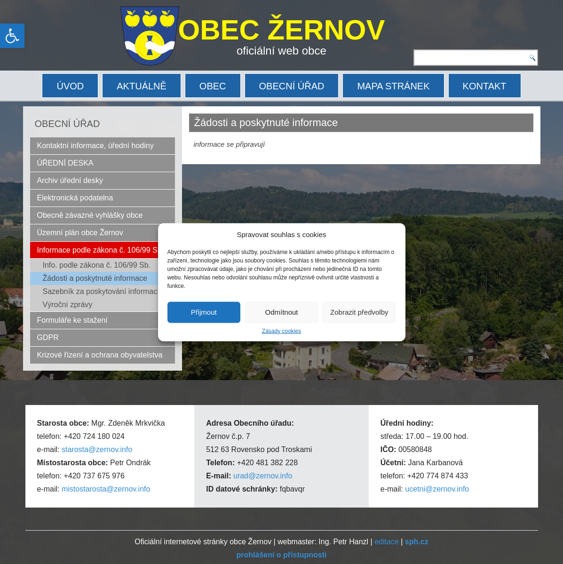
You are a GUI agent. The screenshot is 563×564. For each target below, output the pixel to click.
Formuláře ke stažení (72, 320)
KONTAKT (485, 86)
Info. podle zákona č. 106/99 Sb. (97, 265)
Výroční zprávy (68, 305)
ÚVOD (70, 86)
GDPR (48, 338)
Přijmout (204, 312)
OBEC (212, 86)
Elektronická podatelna (75, 198)
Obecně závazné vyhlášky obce (90, 215)
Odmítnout (281, 312)
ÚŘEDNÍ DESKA (65, 163)
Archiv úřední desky (70, 180)
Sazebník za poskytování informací (101, 291)
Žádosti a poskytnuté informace (95, 278)
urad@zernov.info (262, 476)
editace (386, 542)
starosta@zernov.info (97, 449)
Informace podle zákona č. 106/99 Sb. (100, 250)
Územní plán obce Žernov (80, 233)
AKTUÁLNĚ (142, 86)
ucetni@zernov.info (437, 489)
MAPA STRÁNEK (393, 86)
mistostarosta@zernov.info (106, 489)
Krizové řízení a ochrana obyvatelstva (100, 355)
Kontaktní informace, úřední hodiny (95, 146)
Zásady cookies (281, 330)
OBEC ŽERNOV (281, 30)
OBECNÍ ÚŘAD (292, 86)
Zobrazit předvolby (359, 312)
